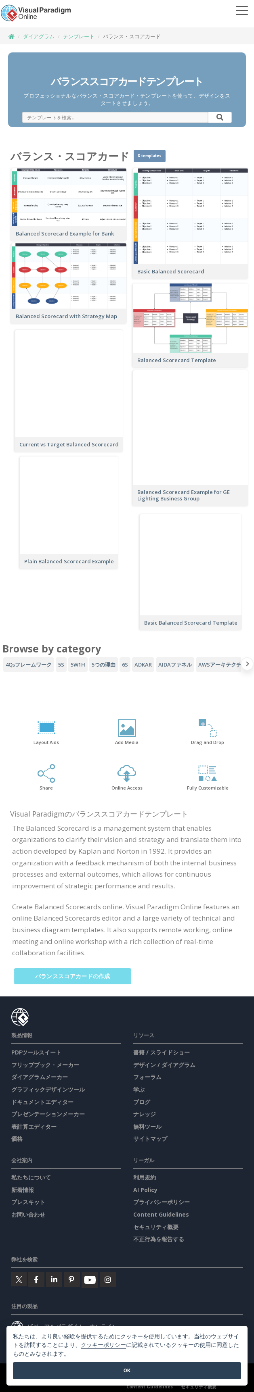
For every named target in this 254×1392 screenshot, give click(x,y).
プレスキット (28, 1202)
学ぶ (139, 1089)
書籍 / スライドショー (161, 1052)
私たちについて (31, 1177)
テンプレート (78, 36)
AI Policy (145, 1190)
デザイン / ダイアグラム (164, 1065)
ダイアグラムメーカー (39, 1077)
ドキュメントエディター (42, 1102)
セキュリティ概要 (155, 1227)
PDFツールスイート (36, 1052)
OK (127, 1370)
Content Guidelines (161, 1214)
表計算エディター (34, 1126)
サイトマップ (150, 1138)
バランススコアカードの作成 (76, 976)
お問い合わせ (28, 1214)
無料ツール (147, 1126)
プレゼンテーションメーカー (48, 1114)
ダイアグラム (39, 36)
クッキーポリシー (103, 1345)
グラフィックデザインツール (48, 1089)
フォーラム (147, 1077)
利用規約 (144, 1177)
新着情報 (22, 1190)
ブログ (141, 1102)
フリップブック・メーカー (45, 1065)
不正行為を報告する (158, 1239)
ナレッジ (144, 1114)
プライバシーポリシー (161, 1202)
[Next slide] (247, 665)
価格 (17, 1138)
